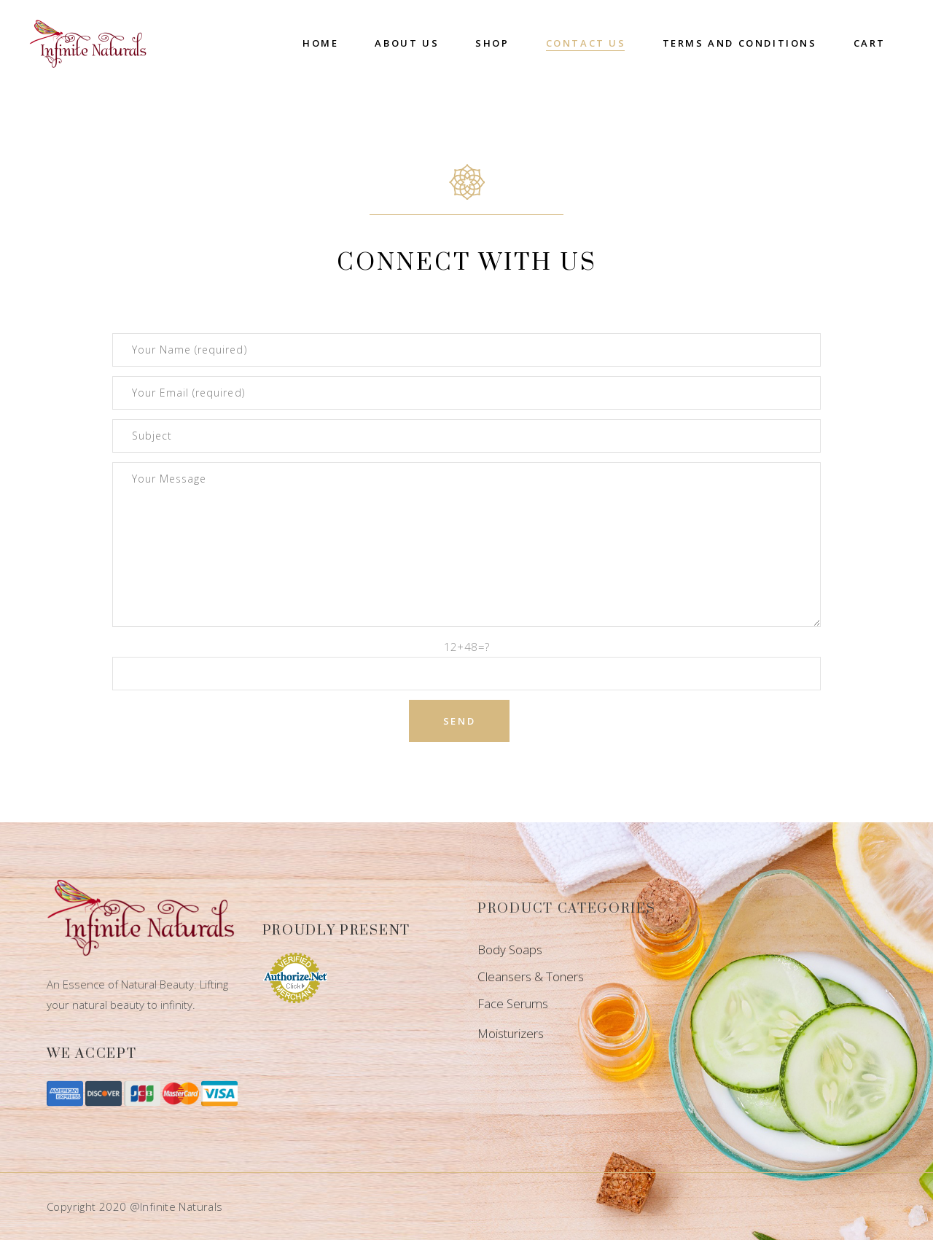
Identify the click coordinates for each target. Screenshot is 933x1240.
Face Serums (512, 1003)
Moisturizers (510, 1033)
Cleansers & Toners (530, 976)
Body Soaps (509, 949)
